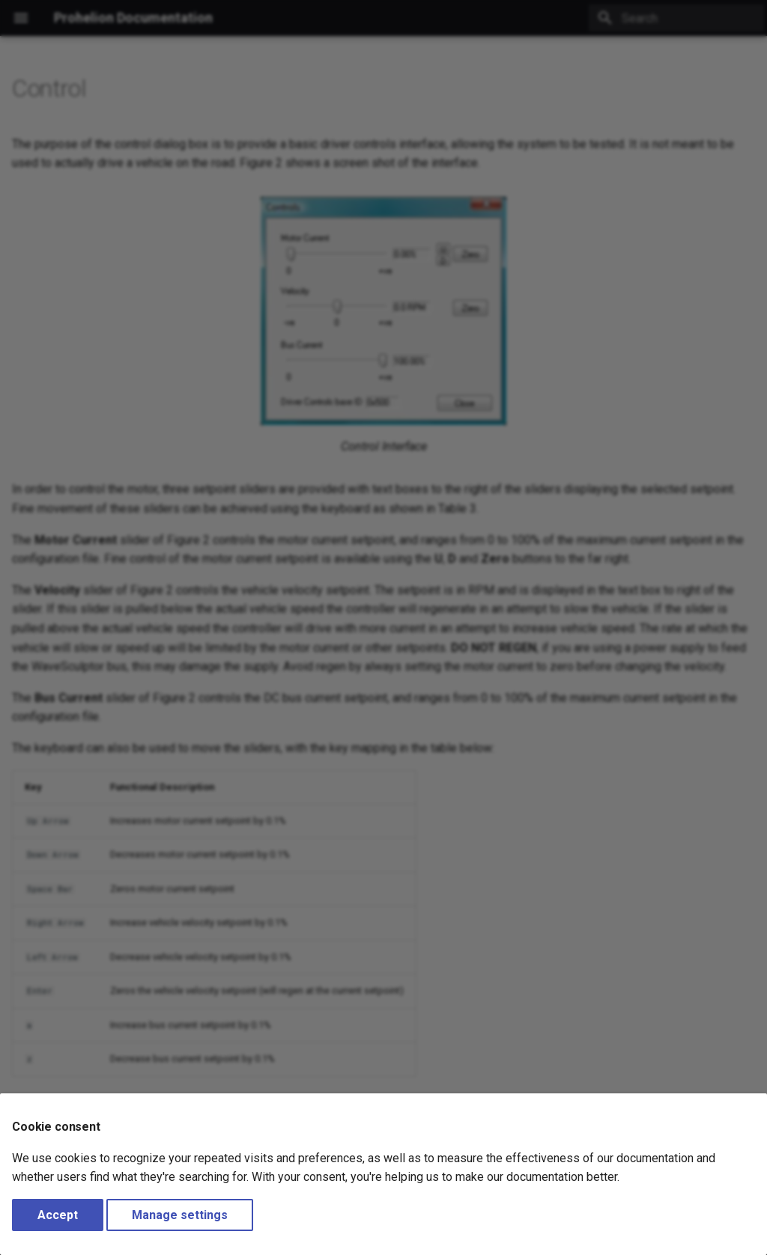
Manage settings (180, 1215)
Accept (57, 1215)
